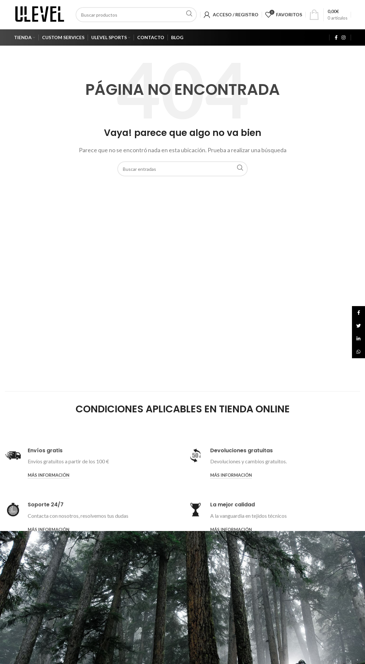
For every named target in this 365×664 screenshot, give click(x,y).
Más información (48, 521)
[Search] (136, 14)
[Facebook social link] (336, 37)
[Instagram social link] (343, 37)
